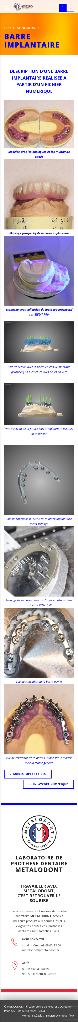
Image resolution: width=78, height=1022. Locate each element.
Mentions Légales (33, 1015)
